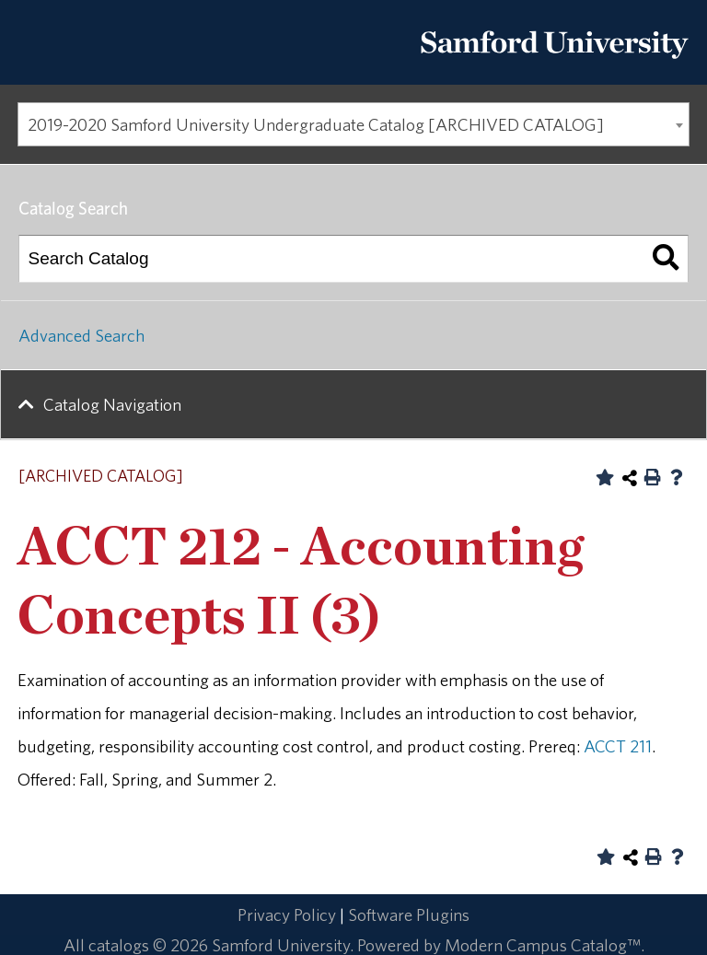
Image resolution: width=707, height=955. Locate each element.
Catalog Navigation (112, 404)
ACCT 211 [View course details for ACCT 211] (618, 746)
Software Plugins (408, 914)
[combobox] (353, 124)
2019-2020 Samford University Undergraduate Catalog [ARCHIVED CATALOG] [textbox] (316, 124)
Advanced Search (81, 335)
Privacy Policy (287, 914)
